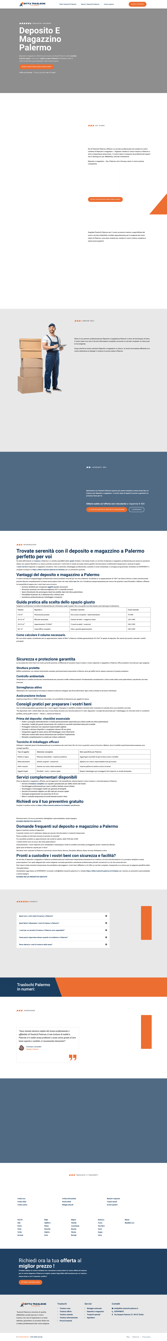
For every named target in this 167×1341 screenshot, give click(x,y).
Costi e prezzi (109, 4)
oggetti (50, 587)
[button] (63, 915)
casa (74, 581)
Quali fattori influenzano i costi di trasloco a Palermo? (39, 923)
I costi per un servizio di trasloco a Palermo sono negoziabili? (41, 930)
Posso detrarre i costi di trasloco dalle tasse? (35, 944)
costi (65, 606)
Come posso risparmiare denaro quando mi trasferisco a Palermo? (43, 937)
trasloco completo (37, 784)
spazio (72, 561)
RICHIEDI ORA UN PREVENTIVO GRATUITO (31, 877)
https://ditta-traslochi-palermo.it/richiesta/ (48, 569)
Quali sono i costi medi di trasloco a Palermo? (36, 916)
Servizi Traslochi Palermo (90, 4)
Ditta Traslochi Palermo (68, 4)
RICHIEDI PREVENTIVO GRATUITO (28, 821)
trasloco (37, 561)
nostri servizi (22, 567)
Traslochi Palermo (23, 1337)
